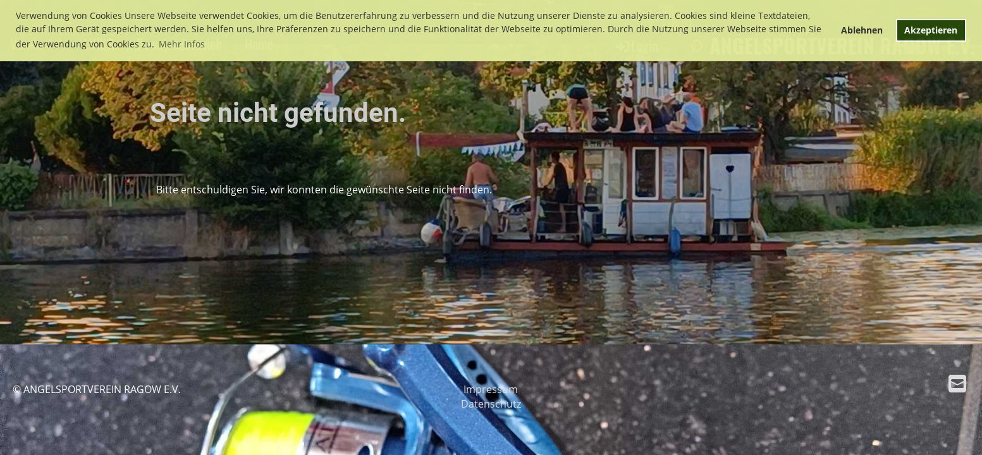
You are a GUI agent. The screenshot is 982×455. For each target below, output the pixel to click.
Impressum (490, 389)
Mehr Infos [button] (182, 44)
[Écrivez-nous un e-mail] (957, 383)
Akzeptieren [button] (930, 30)
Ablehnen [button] (862, 30)
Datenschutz (491, 404)
